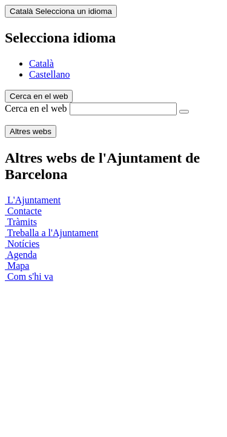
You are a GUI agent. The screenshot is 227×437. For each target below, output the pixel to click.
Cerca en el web (36, 108)
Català (41, 63)
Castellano (49, 74)
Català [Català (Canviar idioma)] (61, 11)
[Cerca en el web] (184, 111)
